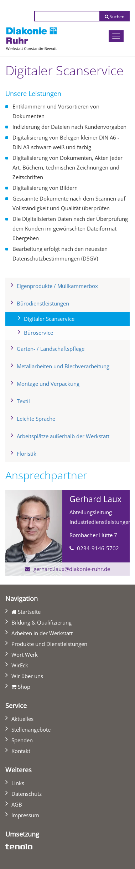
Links (17, 783)
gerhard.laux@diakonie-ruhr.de (71, 568)
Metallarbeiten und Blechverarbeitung (63, 366)
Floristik (26, 453)
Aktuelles (22, 718)
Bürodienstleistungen (43, 303)
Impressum (25, 815)
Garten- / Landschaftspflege (50, 348)
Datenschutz (26, 793)
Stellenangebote (31, 729)
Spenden (22, 740)
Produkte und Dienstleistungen (49, 643)
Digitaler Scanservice (61, 318)
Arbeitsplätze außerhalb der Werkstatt (63, 436)
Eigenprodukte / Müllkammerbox (57, 285)
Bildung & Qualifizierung (41, 622)
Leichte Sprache (36, 418)
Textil (23, 401)
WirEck (19, 665)
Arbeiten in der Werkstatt (42, 633)
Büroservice (38, 332)
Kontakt (20, 750)
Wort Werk (24, 654)
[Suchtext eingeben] (67, 16)
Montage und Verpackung (48, 383)
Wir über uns (27, 675)
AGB (16, 804)
